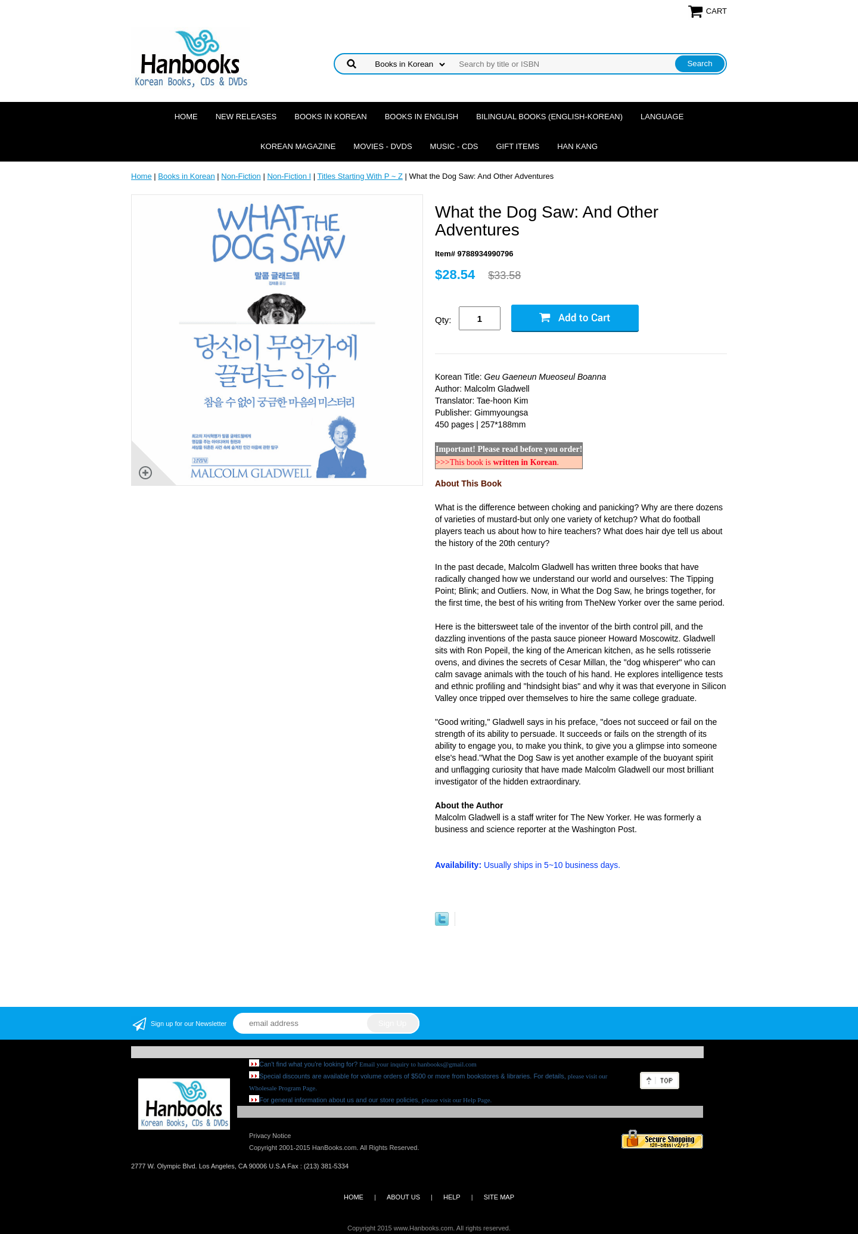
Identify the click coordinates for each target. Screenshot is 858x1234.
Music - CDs (454, 146)
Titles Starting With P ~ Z (359, 176)
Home (186, 116)
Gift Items (517, 146)
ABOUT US (403, 1197)
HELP (452, 1197)
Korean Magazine (297, 146)
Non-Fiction (240, 176)
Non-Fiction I (289, 176)
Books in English (422, 116)
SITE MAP (499, 1197)
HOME (353, 1197)
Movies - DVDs (382, 146)
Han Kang (577, 146)
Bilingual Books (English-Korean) (549, 116)
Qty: (443, 320)
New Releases (246, 116)
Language (662, 116)
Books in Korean (330, 116)
